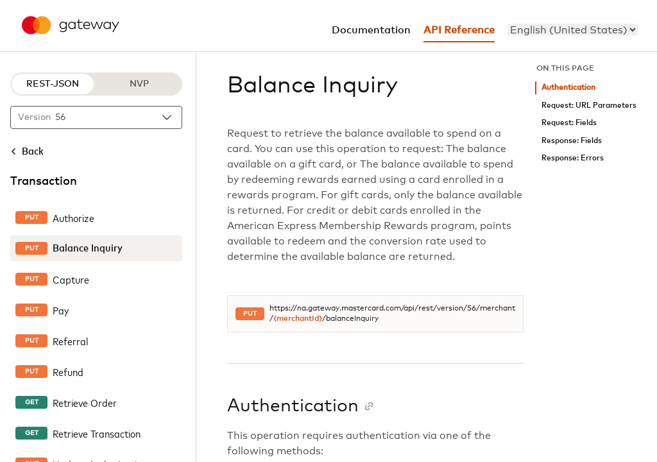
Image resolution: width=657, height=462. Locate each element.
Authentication (568, 87)
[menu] (573, 29)
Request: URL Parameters (589, 105)
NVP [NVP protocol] (139, 84)
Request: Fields (569, 123)
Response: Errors (573, 158)
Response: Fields (572, 141)
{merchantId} (297, 319)
